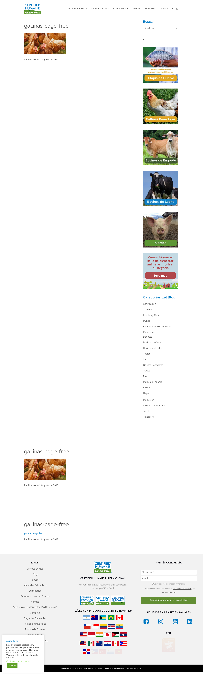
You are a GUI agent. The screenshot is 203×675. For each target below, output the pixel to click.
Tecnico (147, 411)
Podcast (35, 578)
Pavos (146, 376)
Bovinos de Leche (152, 348)
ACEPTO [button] (12, 665)
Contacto (35, 611)
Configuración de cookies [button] (18, 661)
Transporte (149, 417)
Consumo (148, 309)
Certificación (149, 304)
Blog (35, 572)
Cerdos (147, 359)
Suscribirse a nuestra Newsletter (169, 598)
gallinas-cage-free (34, 533)
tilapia (146, 393)
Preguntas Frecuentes (35, 616)
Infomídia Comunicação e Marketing (127, 669)
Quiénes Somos (35, 567)
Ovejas (146, 370)
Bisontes (147, 336)
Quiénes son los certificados (35, 594)
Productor (148, 400)
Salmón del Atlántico (154, 405)
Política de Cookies (35, 627)
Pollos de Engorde (152, 382)
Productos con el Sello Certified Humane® (35, 605)
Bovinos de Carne (152, 342)
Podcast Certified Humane (156, 326)
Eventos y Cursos (152, 315)
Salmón (147, 387)
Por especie (149, 332)
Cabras (146, 353)
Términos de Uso (35, 633)
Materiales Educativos (35, 583)
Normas (35, 600)
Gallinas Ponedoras (153, 365)
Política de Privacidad (35, 622)
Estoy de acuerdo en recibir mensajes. (169, 582)
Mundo (146, 320)
